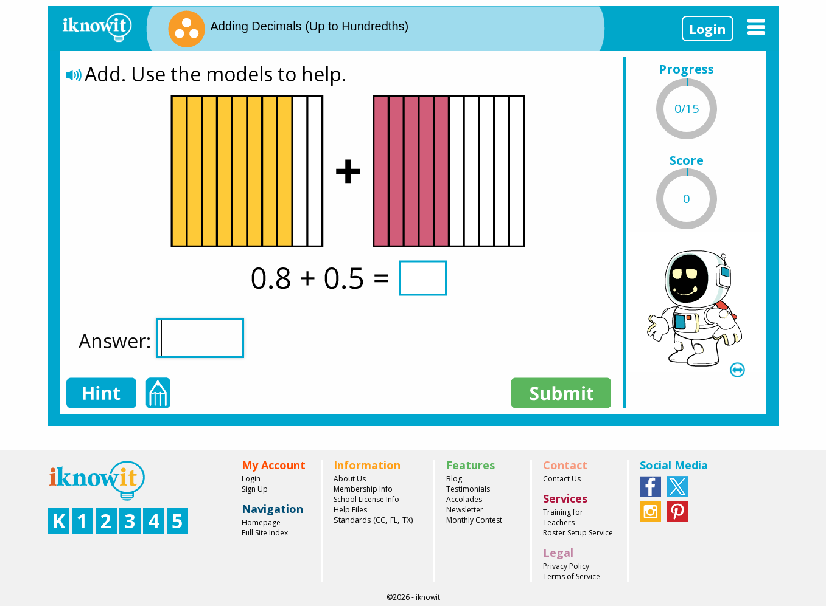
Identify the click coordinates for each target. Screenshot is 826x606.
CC (380, 520)
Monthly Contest (474, 520)
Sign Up (255, 489)
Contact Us (562, 478)
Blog (454, 478)
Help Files (350, 509)
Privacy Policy (566, 566)
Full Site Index (265, 533)
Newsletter (464, 509)
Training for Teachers (563, 517)
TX (406, 520)
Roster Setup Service (578, 533)
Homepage (261, 522)
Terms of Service (571, 576)
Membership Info (363, 489)
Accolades (464, 499)
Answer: (161, 338)
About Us (350, 478)
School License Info (366, 499)
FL (393, 520)
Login (707, 28)
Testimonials (468, 489)
